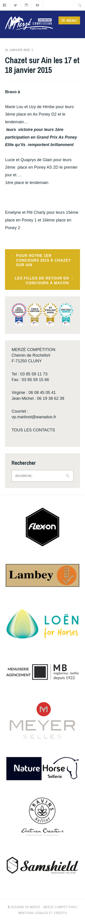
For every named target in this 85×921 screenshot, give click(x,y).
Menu (71, 20)
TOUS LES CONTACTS (33, 430)
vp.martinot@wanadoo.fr (34, 417)
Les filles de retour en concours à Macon (42, 280)
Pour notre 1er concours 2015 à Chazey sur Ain (43, 260)
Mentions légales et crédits (42, 913)
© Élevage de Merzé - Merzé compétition (42, 907)
